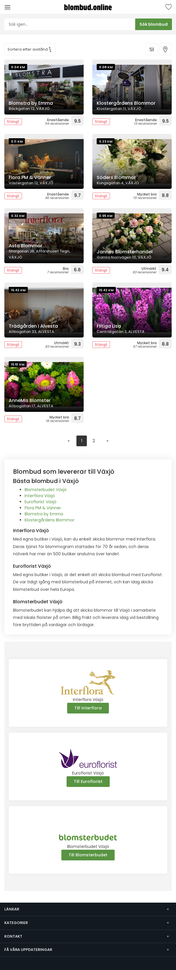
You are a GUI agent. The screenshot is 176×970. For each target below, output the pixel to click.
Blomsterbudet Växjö (46, 490)
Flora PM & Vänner (43, 508)
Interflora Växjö (40, 496)
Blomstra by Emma (44, 514)
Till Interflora (88, 708)
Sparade (168, 7)
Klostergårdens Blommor (49, 520)
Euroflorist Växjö (40, 502)
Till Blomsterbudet (88, 855)
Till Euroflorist (88, 781)
